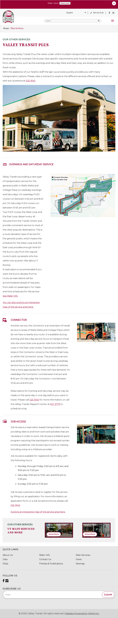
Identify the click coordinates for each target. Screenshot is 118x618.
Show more (64, 3)
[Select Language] (76, 12)
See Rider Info (10, 296)
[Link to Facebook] (109, 13)
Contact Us (45, 559)
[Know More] (53, 534)
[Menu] (112, 23)
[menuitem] (112, 23)
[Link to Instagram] (113, 13)
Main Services (83, 555)
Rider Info (44, 555)
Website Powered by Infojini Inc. (82, 613)
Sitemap (80, 563)
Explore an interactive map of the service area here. (38, 512)
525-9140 (30, 80)
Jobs (5, 559)
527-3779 (55, 404)
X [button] (114, 3)
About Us (8, 555)
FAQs (5, 563)
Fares (79, 559)
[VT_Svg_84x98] (8, 16)
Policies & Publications (51, 563)
